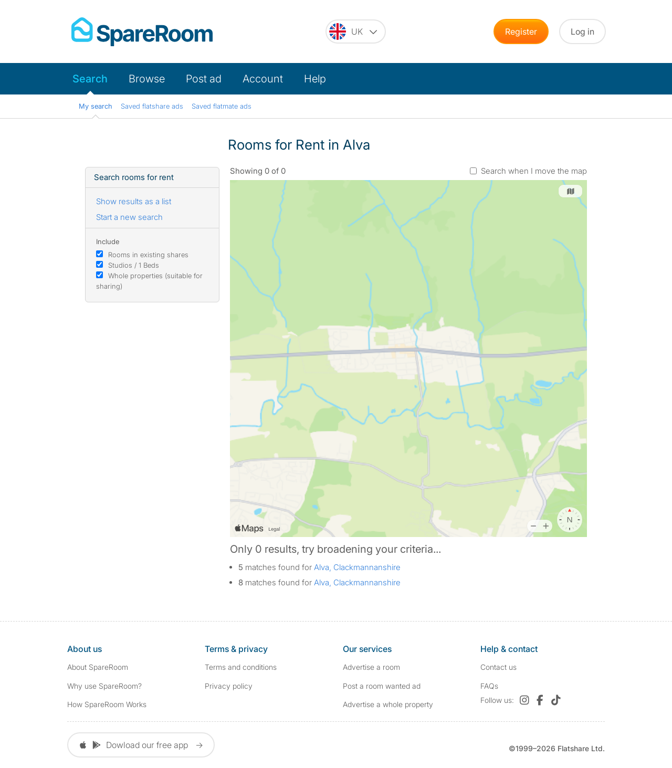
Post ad (204, 78)
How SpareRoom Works (106, 704)
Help (315, 78)
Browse (147, 78)
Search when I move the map (534, 171)
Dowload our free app (141, 745)
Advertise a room (371, 666)
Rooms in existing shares (148, 254)
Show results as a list (133, 201)
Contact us (498, 666)
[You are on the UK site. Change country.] (356, 31)
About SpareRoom (97, 666)
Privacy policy (229, 685)
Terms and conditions (241, 666)
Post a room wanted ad (382, 685)
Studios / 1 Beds (133, 265)
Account (263, 78)
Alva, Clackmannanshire (357, 567)
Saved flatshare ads (152, 106)
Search (90, 78)
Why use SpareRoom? (104, 685)
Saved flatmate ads (221, 106)
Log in (582, 31)
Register (521, 31)
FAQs (489, 685)
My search (95, 106)
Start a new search (129, 217)
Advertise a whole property (388, 704)
